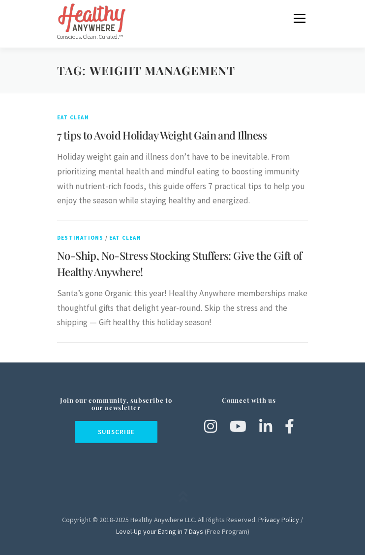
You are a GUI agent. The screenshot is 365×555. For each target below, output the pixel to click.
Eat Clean (73, 117)
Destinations (80, 237)
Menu (299, 18)
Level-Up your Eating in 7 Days (159, 531)
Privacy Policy (278, 519)
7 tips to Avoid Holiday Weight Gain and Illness (162, 135)
